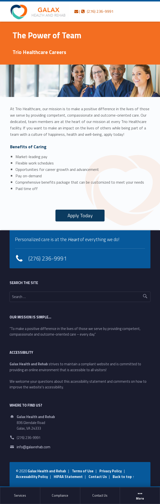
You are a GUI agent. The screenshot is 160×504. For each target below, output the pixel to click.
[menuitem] (20, 495)
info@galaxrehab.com (33, 447)
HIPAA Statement (68, 476)
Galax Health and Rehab (47, 471)
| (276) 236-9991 (94, 11)
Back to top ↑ (123, 476)
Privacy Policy (110, 471)
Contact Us (99, 495)
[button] (80, 215)
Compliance (60, 495)
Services (20, 495)
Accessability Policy (32, 476)
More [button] (140, 495)
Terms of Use (82, 471)
